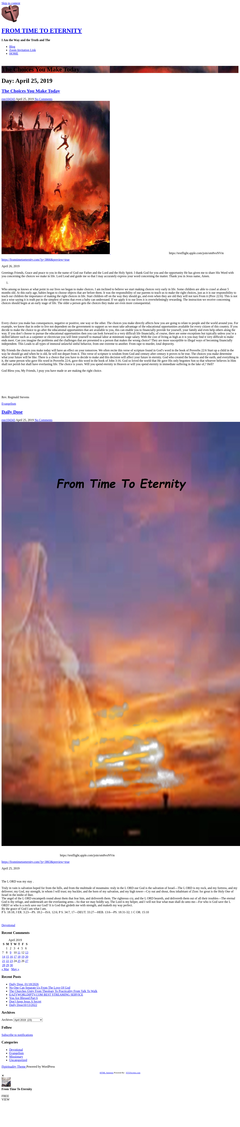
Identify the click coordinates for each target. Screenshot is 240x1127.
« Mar (5, 969)
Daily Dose (12, 411)
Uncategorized (18, 1060)
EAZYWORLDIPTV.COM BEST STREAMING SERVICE (46, 994)
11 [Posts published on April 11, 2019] (18, 952)
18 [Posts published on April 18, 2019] (19, 956)
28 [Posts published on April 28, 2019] (3, 965)
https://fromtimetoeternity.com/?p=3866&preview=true (36, 259)
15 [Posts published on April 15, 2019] (7, 956)
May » (15, 969)
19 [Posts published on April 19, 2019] (22, 956)
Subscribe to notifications (17, 1035)
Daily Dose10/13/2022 (23, 1005)
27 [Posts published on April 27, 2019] (26, 961)
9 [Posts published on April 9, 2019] (10, 952)
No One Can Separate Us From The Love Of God (39, 987)
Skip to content (11, 3)
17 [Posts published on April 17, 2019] (15, 956)
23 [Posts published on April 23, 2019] (11, 961)
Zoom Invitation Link (22, 50)
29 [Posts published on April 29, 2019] (7, 965)
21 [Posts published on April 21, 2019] (3, 961)
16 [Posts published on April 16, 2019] (11, 956)
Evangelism (9, 403)
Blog (12, 46)
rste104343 (8, 99)
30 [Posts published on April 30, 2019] (11, 965)
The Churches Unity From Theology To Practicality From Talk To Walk (53, 991)
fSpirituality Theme (14, 1066)
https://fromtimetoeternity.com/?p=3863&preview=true (36, 861)
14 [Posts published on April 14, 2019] (3, 956)
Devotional (8, 925)
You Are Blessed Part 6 (23, 998)
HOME (13, 53)
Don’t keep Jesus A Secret (25, 1001)
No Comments (43, 99)
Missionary (16, 1056)
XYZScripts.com (133, 1072)
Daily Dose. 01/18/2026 (24, 984)
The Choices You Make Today (31, 90)
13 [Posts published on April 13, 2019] (26, 952)
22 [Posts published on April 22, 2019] (7, 961)
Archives (7, 1019)
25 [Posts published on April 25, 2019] (19, 961)
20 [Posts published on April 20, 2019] (26, 956)
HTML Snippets (106, 1072)
